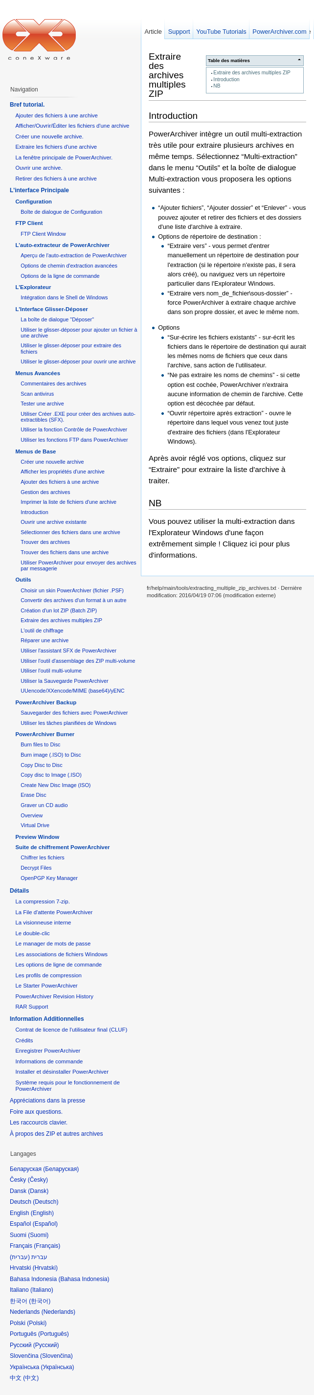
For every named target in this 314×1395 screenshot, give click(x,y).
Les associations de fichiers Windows (61, 954)
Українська (57, 1367)
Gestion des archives (45, 492)
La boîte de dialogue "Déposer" (57, 319)
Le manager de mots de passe (52, 943)
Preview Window (37, 837)
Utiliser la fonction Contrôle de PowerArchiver (74, 429)
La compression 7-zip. (42, 901)
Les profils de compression (48, 975)
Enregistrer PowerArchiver (47, 1051)
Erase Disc (33, 795)
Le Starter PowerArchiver (46, 986)
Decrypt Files (36, 868)
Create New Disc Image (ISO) (55, 785)
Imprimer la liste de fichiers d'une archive (68, 502)
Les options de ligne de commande (58, 965)
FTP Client (29, 223)
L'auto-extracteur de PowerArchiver (62, 245)
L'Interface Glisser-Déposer (51, 309)
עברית (20, 1257)
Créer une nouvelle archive (52, 462)
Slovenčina (56, 1355)
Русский (46, 1345)
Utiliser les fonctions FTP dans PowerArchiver (74, 440)
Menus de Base (35, 451)
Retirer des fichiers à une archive (56, 178)
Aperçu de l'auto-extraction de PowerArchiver (74, 255)
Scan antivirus (37, 394)
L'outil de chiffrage (42, 630)
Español (45, 1223)
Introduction (226, 79)
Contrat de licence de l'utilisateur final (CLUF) (71, 1030)
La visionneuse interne (43, 922)
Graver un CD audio (44, 805)
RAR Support (31, 1007)
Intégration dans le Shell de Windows (64, 297)
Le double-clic (32, 933)
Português (53, 1333)
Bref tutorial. (27, 104)
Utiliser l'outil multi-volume (51, 671)
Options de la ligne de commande (60, 276)
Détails (19, 890)
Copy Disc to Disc (41, 765)
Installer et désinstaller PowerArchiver (62, 1072)
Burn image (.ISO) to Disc (51, 755)
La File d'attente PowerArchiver (53, 912)
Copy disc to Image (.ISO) (51, 775)
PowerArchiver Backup (45, 702)
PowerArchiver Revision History (54, 996)
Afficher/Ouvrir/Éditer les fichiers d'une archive (72, 126)
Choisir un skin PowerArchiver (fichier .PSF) (72, 590)
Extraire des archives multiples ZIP (252, 72)
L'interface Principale (39, 190)
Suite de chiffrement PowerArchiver (62, 847)
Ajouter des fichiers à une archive (56, 115)
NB (216, 86)
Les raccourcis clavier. (38, 1122)
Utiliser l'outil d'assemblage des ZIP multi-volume (78, 661)
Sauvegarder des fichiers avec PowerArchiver (74, 713)
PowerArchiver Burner (44, 734)
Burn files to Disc (40, 744)
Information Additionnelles (47, 1018)
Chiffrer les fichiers (42, 857)
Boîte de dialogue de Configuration (61, 212)
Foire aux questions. (36, 1111)
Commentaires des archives (53, 383)
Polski (37, 1323)
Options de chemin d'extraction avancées (69, 266)
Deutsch (45, 1201)
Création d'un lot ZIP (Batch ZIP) (59, 610)
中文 (31, 1377)
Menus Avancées (37, 373)
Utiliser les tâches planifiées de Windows (68, 723)
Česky (38, 1179)
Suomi (38, 1235)
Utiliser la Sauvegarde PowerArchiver (64, 681)
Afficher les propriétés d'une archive (63, 471)
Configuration (33, 201)
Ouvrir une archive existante (54, 522)
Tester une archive (42, 403)
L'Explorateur (33, 287)
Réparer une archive (44, 640)
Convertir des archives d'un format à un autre (73, 600)
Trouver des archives (45, 542)
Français (47, 1245)
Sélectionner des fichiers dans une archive (70, 532)
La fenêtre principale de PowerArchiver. (63, 157)
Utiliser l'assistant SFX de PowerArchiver (68, 650)
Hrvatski (45, 1267)
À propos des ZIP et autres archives (56, 1133)
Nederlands (58, 1311)
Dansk (38, 1191)
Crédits (24, 1040)
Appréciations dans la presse (47, 1100)
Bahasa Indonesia (83, 1279)
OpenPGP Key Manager (49, 878)
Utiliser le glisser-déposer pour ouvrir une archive (78, 361)
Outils (23, 580)
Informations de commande (49, 1061)
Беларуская (61, 1169)
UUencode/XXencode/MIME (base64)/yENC (72, 691)
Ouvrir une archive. (38, 168)
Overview (32, 815)
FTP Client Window (43, 234)
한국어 (39, 1301)
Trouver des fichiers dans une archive (65, 552)
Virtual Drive (35, 825)
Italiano (41, 1289)
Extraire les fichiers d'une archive (56, 147)
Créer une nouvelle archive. (49, 136)
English (42, 1213)
